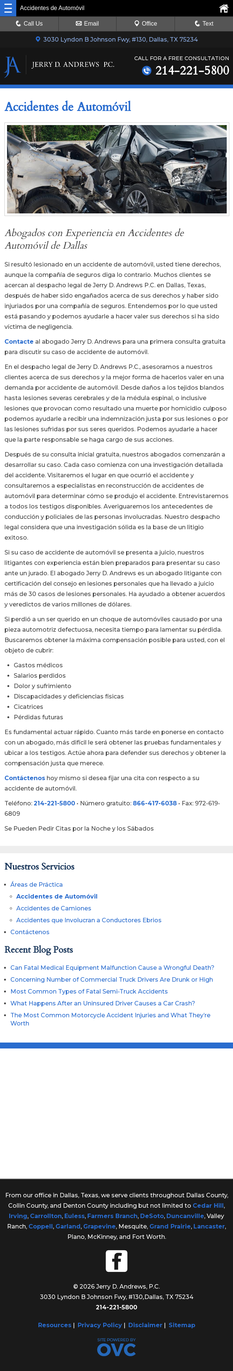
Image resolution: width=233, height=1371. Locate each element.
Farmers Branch (112, 1216)
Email (87, 23)
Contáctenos (24, 778)
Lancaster (209, 1226)
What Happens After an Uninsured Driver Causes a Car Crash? (102, 1003)
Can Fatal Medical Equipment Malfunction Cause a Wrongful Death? (112, 967)
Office (146, 23)
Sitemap (182, 1325)
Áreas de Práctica (36, 884)
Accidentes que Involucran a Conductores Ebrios (89, 920)
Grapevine (99, 1226)
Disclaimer (145, 1325)
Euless (74, 1216)
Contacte (19, 341)
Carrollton (46, 1216)
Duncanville (185, 1216)
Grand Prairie (170, 1226)
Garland (68, 1226)
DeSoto (152, 1216)
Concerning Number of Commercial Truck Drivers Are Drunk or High (111, 979)
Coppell (40, 1226)
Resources (54, 1325)
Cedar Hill (208, 1205)
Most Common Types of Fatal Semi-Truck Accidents (89, 991)
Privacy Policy (100, 1325)
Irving (18, 1216)
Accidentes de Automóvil (57, 896)
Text (208, 23)
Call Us (29, 23)
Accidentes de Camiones (53, 908)
